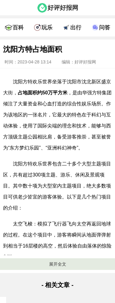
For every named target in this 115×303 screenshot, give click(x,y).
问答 (104, 28)
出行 (75, 28)
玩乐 (46, 28)
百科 (18, 28)
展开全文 (57, 264)
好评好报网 (63, 7)
